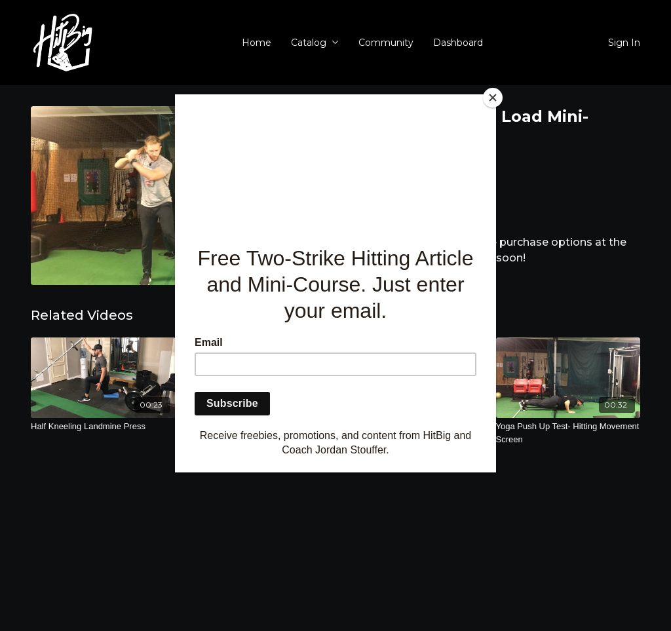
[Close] (493, 97)
